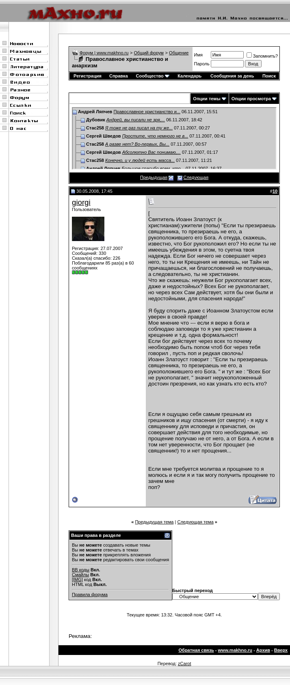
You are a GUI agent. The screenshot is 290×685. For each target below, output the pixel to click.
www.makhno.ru (235, 650)
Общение (178, 52)
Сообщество (152, 75)
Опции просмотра (251, 98)
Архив (263, 650)
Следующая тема (195, 521)
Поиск (269, 75)
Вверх (281, 650)
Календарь (189, 75)
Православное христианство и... (146, 111)
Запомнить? (262, 56)
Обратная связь (196, 650)
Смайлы (80, 574)
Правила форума (90, 594)
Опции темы (206, 98)
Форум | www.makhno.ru (104, 52)
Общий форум (149, 52)
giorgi (81, 202)
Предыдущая (153, 177)
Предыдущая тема (154, 521)
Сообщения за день (232, 75)
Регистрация (88, 75)
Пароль (202, 63)
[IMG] (77, 579)
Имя (198, 54)
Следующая (196, 177)
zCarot (184, 663)
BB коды (80, 569)
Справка (118, 75)
